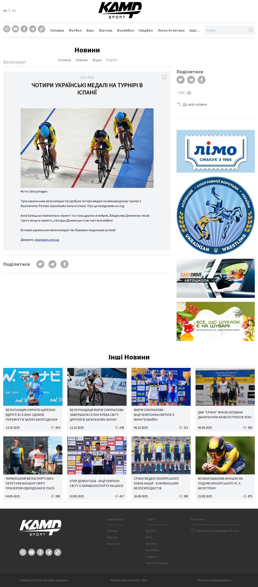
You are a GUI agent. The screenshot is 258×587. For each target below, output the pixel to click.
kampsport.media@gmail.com (218, 531)
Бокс (90, 30)
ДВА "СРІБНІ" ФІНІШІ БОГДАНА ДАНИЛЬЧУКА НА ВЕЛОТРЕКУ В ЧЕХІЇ (224, 414)
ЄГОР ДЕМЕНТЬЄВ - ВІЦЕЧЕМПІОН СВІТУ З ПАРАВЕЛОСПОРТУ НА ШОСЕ (96, 483)
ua (5, 10)
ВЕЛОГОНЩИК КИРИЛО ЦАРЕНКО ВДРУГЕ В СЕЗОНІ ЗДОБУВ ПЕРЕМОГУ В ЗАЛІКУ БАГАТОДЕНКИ (31, 414)
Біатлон (105, 30)
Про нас (112, 537)
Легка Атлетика (171, 30)
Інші (194, 30)
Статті (111, 60)
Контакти (113, 543)
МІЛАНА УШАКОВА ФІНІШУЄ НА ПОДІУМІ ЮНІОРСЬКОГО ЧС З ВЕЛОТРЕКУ (220, 483)
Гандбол (146, 30)
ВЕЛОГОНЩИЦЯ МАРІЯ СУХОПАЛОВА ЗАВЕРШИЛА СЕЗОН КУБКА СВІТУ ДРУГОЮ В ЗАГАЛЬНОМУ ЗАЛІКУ (96, 414)
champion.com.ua (47, 240)
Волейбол (125, 30)
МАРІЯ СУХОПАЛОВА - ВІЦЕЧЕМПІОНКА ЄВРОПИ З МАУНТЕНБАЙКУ (154, 414)
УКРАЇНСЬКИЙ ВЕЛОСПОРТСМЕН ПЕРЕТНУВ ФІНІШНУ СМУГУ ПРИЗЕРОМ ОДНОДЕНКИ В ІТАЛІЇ (30, 483)
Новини (82, 60)
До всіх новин (195, 104)
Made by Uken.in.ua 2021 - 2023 (128, 580)
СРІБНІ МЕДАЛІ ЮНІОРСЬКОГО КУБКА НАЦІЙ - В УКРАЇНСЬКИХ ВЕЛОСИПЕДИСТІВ (156, 483)
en (14, 10)
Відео (97, 60)
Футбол (75, 30)
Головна (57, 30)
